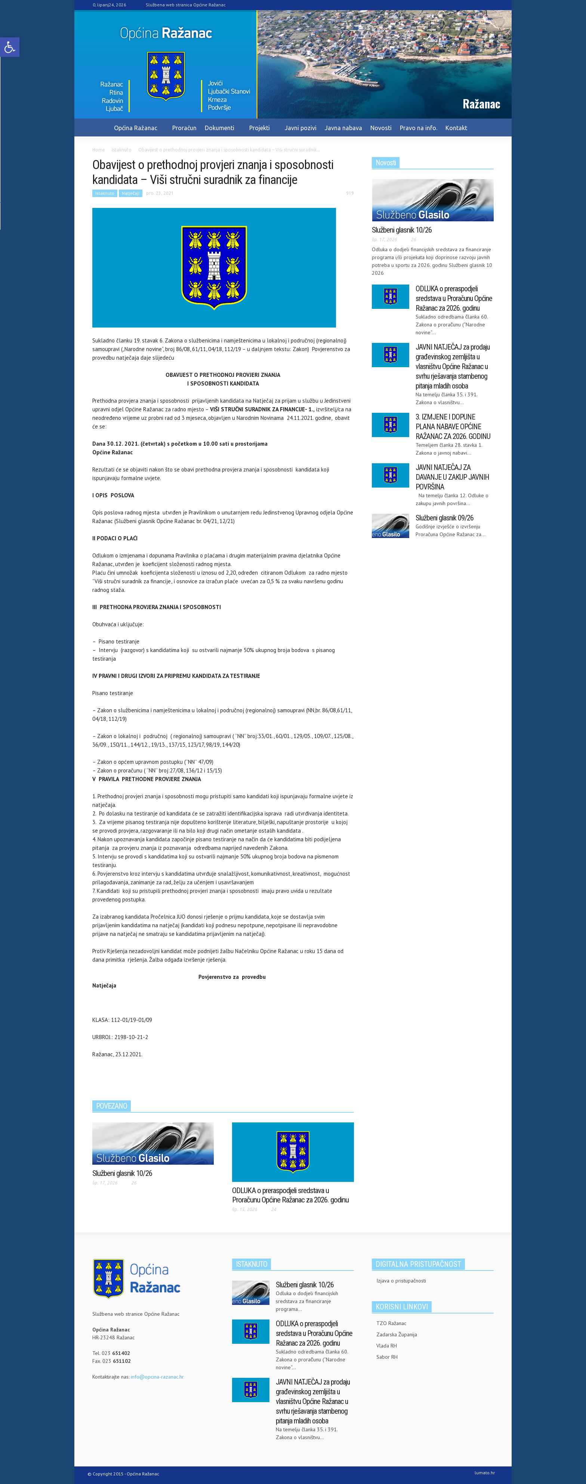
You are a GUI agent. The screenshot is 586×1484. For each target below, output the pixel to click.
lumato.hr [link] (485, 1472)
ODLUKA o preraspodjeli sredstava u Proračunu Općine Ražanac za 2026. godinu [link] (290, 1195)
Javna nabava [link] (343, 128)
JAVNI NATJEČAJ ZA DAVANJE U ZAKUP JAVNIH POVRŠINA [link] (452, 477)
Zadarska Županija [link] (396, 1334)
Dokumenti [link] (221, 131)
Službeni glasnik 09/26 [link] (445, 517)
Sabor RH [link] (387, 1357)
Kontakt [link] (456, 128)
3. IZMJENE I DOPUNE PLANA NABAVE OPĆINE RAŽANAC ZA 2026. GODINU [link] (453, 426)
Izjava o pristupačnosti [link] (401, 1280)
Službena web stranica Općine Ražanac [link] (186, 4)
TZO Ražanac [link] (391, 1323)
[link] (9, 47)
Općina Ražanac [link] (137, 131)
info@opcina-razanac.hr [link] (157, 1376)
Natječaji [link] (130, 193)
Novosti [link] (381, 128)
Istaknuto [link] (104, 193)
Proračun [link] (184, 128)
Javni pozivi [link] (301, 128)
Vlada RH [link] (386, 1345)
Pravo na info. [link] (418, 128)
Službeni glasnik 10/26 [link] (122, 1173)
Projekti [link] (260, 131)
